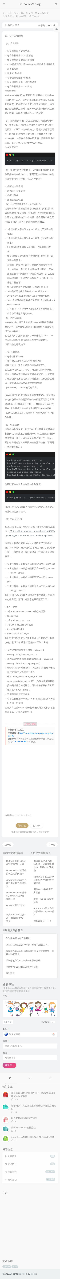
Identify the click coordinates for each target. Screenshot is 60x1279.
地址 (5, 1052)
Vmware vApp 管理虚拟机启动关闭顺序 (16, 872)
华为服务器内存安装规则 (18, 938)
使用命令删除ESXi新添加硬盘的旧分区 (16, 862)
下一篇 (52, 844)
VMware (35, 16)
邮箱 (5, 1041)
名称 (5, 1029)
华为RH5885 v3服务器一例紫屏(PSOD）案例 (15, 917)
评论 (5, 995)
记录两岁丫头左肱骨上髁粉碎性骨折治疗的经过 (44, 879)
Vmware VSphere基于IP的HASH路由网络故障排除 (16, 895)
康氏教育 (10, 973)
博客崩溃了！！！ (43, 921)
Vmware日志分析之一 (15, 907)
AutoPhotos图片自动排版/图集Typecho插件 (44, 911)
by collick (32, 1273)
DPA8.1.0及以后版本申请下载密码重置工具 (27, 944)
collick (8, 13)
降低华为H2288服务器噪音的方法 (22, 966)
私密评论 (45, 1021)
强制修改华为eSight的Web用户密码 (23, 960)
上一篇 (8, 844)
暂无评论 (9, 16)
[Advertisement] (30, 777)
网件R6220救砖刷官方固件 (43, 891)
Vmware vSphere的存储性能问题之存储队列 (16, 883)
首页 (8, 25)
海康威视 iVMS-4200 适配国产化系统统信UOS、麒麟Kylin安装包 (44, 865)
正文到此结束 (30, 724)
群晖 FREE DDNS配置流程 (44, 900)
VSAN (15, 1266)
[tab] (10, 1077)
